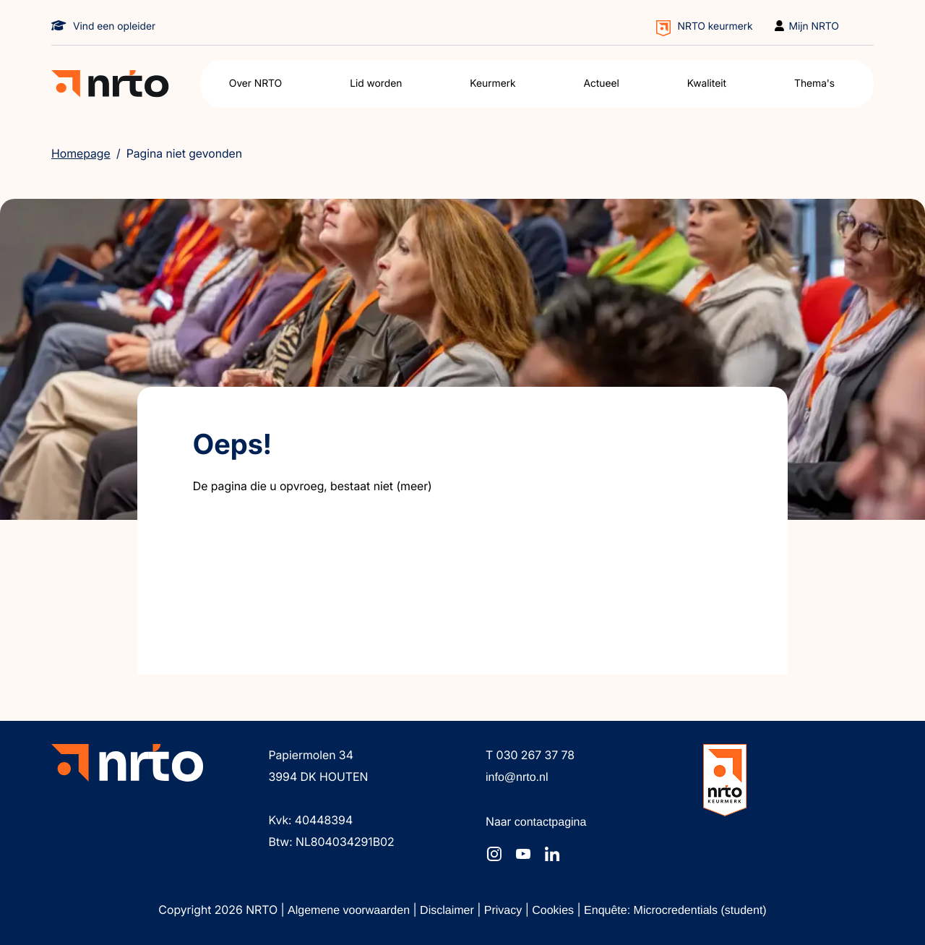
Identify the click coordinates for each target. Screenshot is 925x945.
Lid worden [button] (376, 83)
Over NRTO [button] (256, 83)
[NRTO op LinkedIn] (552, 854)
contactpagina (551, 822)
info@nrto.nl (517, 777)
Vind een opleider (114, 26)
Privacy (504, 911)
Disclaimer (448, 911)
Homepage (81, 153)
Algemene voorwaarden (350, 911)
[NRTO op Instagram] (494, 854)
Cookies (554, 911)
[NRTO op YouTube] (523, 854)
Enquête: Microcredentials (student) (675, 911)
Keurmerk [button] (492, 83)
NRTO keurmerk (715, 26)
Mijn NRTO (814, 26)
